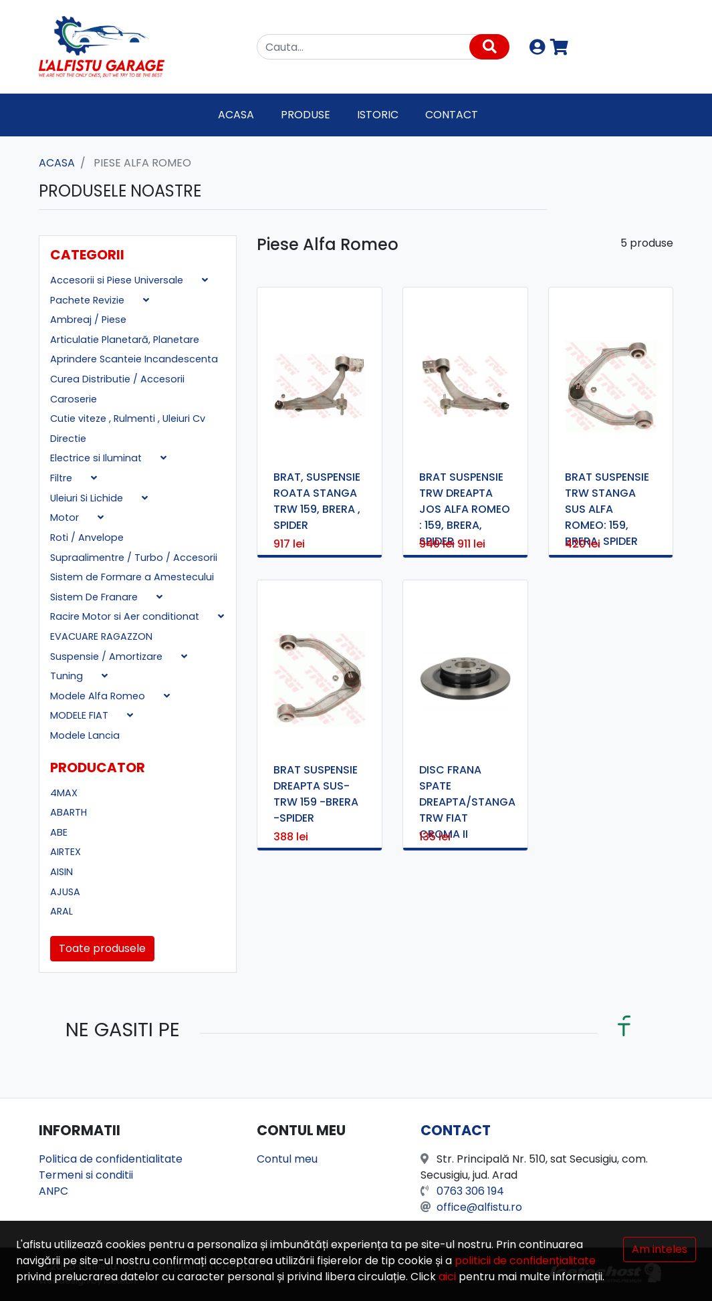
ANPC (53, 1191)
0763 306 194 (470, 1191)
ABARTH (68, 812)
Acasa (236, 114)
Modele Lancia (85, 735)
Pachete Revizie (88, 300)
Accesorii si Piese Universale (118, 280)
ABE (59, 832)
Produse (305, 114)
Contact (451, 114)
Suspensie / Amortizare (107, 656)
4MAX (64, 793)
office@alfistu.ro (479, 1207)
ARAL (61, 911)
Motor (66, 517)
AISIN (61, 871)
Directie (68, 438)
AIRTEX (65, 851)
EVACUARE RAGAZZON (101, 636)
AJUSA (65, 892)
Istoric (377, 114)
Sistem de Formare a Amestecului (132, 577)
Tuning (68, 676)
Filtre (62, 478)
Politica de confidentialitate (111, 1159)
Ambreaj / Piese (88, 319)
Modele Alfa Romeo (99, 696)
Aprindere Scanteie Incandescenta (134, 359)
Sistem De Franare (95, 597)
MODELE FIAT (80, 715)
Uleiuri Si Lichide (88, 498)
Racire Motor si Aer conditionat (126, 616)
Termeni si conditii (86, 1175)
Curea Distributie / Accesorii (117, 379)
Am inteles (659, 1249)
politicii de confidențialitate (525, 1260)
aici (447, 1276)
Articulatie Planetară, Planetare (124, 339)
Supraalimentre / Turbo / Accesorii (133, 557)
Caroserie (73, 399)
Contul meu (287, 1159)
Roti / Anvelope (87, 537)
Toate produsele (102, 948)
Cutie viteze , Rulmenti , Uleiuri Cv (127, 418)
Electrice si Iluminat (97, 458)
